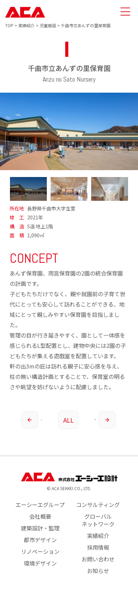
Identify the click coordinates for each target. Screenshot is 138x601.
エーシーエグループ (40, 504)
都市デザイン (40, 540)
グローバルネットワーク (98, 520)
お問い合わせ (98, 559)
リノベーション (40, 551)
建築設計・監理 (40, 528)
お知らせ (98, 571)
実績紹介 (98, 535)
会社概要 (40, 516)
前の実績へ (31, 419)
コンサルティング (98, 504)
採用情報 (98, 547)
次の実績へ (105, 419)
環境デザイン (40, 563)
